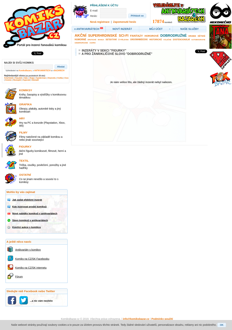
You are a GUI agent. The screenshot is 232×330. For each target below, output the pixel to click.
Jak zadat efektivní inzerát (27, 199)
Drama (192, 36)
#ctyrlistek (8, 78)
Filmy (23, 132)
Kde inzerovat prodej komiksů (29, 206)
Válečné (167, 40)
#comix (8, 80)
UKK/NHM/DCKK (139, 39)
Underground (81, 43)
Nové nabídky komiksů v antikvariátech (34, 213)
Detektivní (111, 40)
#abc (26, 78)
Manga (101, 40)
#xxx (66, 78)
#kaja (32, 78)
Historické (155, 39)
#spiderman (41, 78)
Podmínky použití (162, 318)
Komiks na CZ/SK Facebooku (32, 258)
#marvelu (52, 78)
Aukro (92, 43)
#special (26, 80)
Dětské (201, 36)
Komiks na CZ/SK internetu (31, 267)
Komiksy (25, 90)
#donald (35, 80)
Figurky (25, 146)
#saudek (18, 78)
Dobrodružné (173, 35)
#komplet (17, 80)
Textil (24, 160)
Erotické (92, 40)
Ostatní (25, 174)
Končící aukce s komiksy (26, 227)
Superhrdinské (102, 35)
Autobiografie (198, 40)
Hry (22, 118)
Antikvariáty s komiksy (28, 249)
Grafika (25, 104)
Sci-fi (123, 35)
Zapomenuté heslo (124, 21)
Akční (80, 35)
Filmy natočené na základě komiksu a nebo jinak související (40, 138)
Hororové (152, 35)
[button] (61, 67)
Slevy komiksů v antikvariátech (30, 220)
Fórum (19, 276)
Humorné (80, 39)
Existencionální (181, 40)
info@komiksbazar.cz (136, 318)
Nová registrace (100, 21)
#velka (60, 78)
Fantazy (136, 35)
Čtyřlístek (123, 40)
